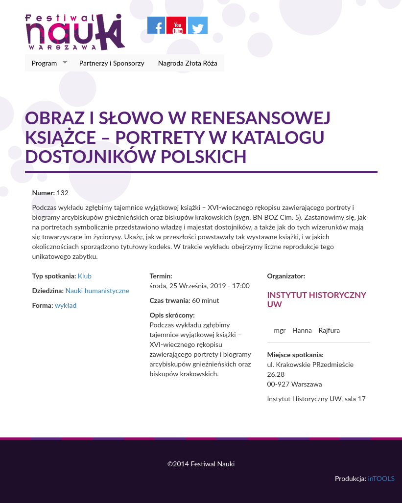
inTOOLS (381, 478)
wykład (65, 305)
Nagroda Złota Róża (187, 63)
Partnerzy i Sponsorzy (111, 63)
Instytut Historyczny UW (316, 299)
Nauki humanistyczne (97, 290)
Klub (85, 276)
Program (46, 63)
